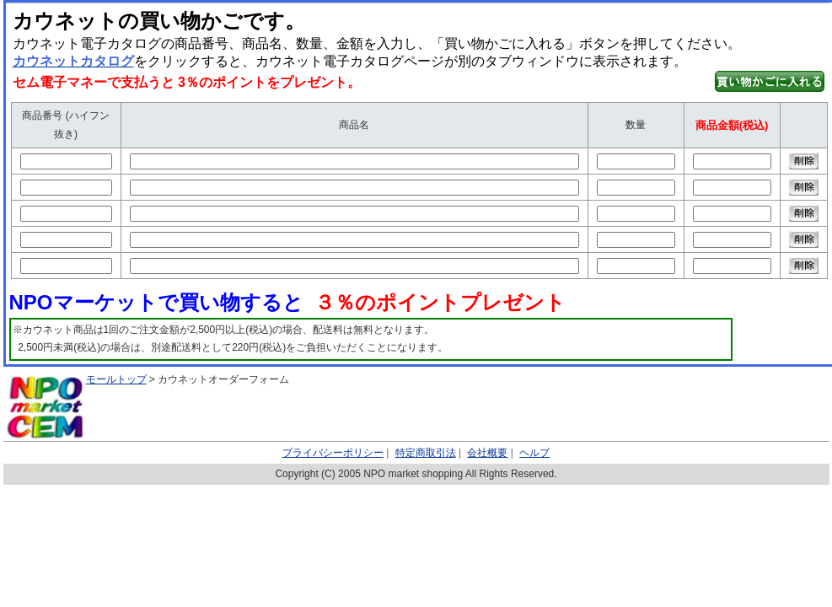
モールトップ (116, 379)
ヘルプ (534, 453)
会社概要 (487, 453)
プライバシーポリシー (333, 453)
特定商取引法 (425, 453)
